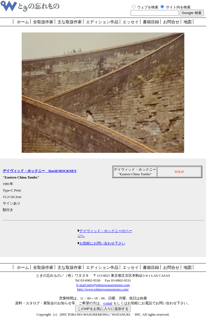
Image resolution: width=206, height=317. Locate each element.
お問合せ (171, 22)
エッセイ (131, 22)
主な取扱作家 (69, 22)
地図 (188, 22)
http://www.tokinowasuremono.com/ (103, 289)
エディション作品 (102, 22)
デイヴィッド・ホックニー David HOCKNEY (40, 171)
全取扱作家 (43, 22)
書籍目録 (151, 22)
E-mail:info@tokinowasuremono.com (103, 285)
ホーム (23, 22)
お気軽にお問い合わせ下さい (102, 243)
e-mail (107, 303)
